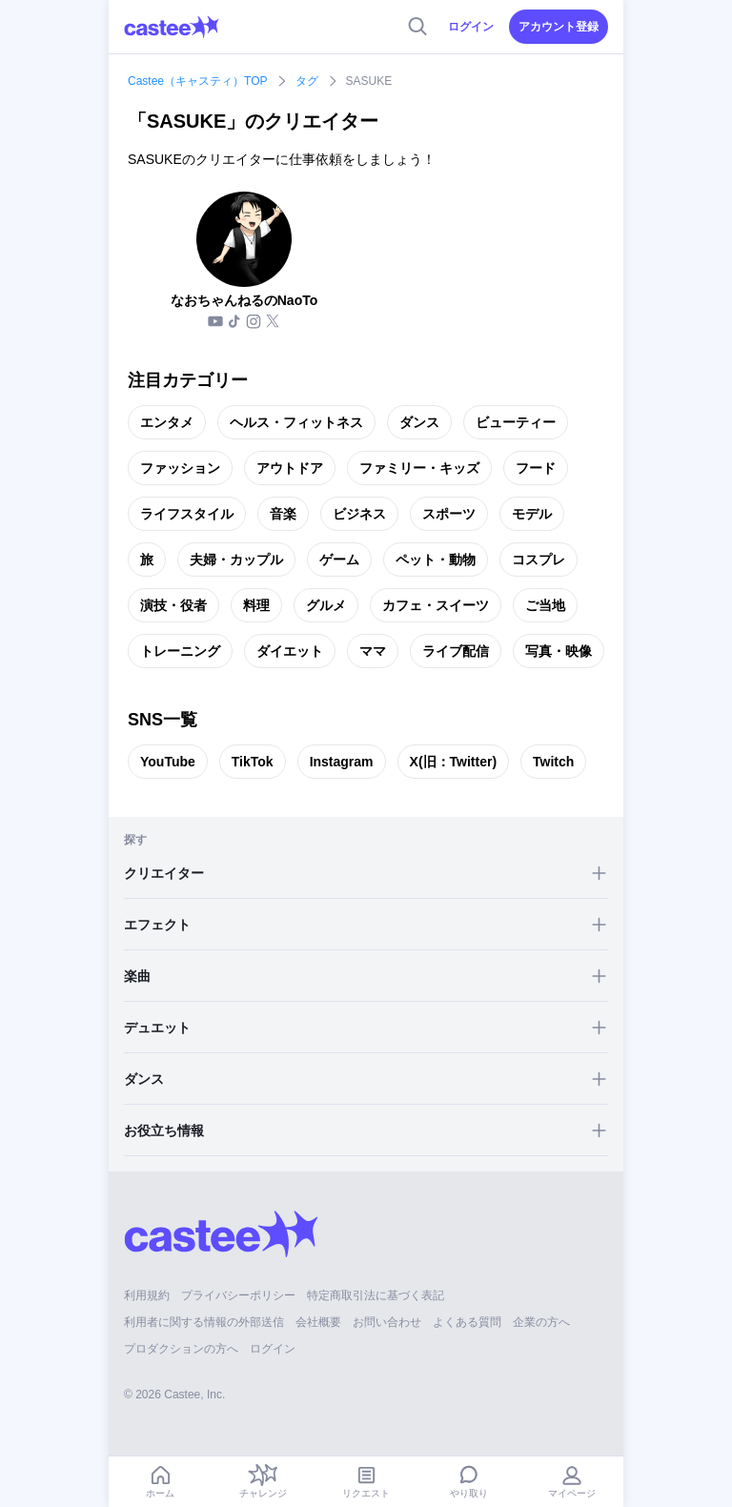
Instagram (342, 761)
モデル (532, 513)
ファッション (180, 468)
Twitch (553, 761)
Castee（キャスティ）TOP (197, 81)
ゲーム (339, 559)
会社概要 (318, 1322)
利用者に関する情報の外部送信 (204, 1322)
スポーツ (449, 513)
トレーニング (180, 651)
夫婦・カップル (236, 559)
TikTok (253, 761)
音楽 (283, 513)
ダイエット (289, 651)
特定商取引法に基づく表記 (375, 1295)
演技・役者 (173, 605)
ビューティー (516, 422)
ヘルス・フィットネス (296, 422)
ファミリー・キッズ (419, 468)
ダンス (419, 422)
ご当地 (545, 605)
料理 (256, 605)
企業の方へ (541, 1322)
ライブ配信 (455, 651)
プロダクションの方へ (181, 1348)
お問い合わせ (387, 1322)
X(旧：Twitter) (454, 761)
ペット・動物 (436, 559)
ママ (372, 651)
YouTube (167, 761)
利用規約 (147, 1295)
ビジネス (359, 513)
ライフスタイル (187, 513)
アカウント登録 (558, 26)
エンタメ (166, 422)
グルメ (326, 605)
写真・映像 (558, 651)
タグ (306, 81)
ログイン (471, 26)
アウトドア (289, 468)
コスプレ (538, 559)
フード (536, 468)
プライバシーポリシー (238, 1295)
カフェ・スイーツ (435, 605)
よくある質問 (467, 1322)
